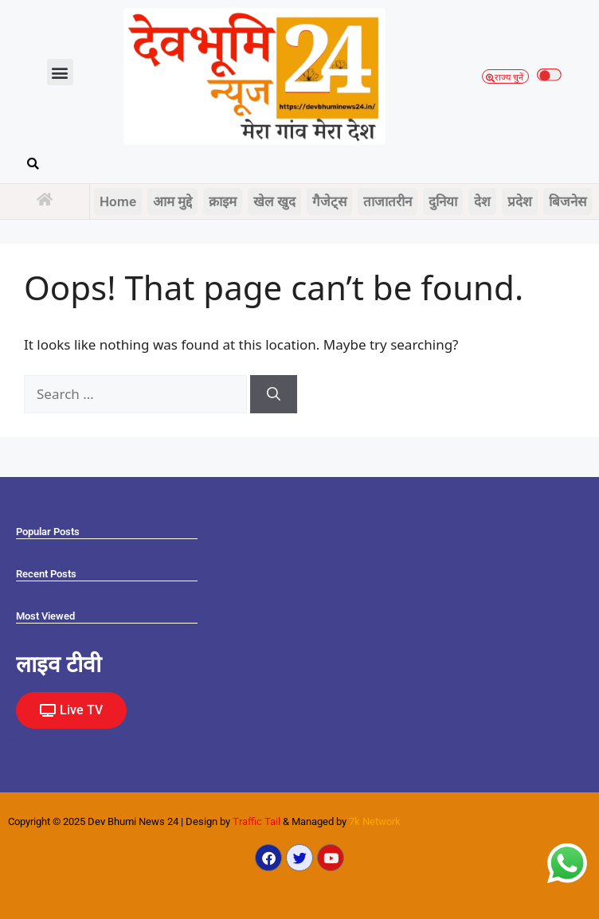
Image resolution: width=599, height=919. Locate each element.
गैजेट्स (329, 201)
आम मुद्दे (172, 201)
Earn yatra (10, 739)
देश (482, 201)
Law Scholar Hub (12, 740)
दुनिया (443, 201)
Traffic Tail (256, 821)
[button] (60, 72)
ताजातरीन (387, 201)
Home (118, 201)
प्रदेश (519, 201)
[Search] (273, 394)
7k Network (375, 821)
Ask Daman (11, 737)
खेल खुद (274, 201)
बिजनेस (567, 201)
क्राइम (223, 201)
